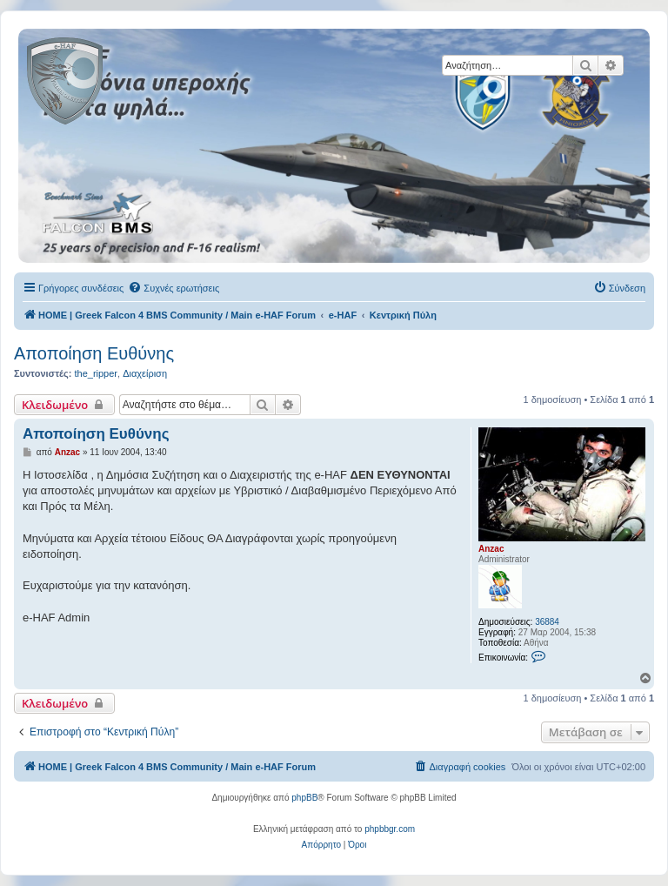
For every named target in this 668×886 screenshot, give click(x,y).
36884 (547, 622)
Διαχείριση (145, 373)
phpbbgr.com (389, 829)
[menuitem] (173, 288)
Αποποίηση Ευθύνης (94, 353)
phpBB (304, 797)
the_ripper (95, 373)
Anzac (491, 549)
